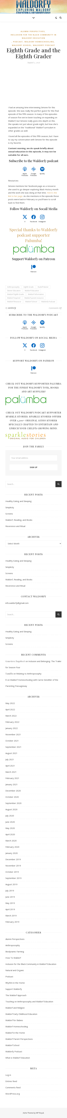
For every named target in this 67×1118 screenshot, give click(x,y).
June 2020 (10, 822)
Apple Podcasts (25, 174)
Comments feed (13, 1087)
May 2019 (10, 903)
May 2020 (10, 828)
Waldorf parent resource (34, 298)
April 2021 (10, 765)
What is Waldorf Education (17, 1057)
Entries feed (11, 1081)
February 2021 (12, 778)
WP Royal (40, 1113)
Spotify (42, 174)
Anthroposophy (13, 287)
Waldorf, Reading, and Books (18, 520)
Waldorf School (21, 45)
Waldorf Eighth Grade (15, 294)
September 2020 (13, 803)
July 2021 (9, 759)
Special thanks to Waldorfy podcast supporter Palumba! (33, 235)
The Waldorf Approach (15, 995)
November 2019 (13, 865)
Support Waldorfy (13, 989)
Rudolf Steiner (43, 287)
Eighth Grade (29, 287)
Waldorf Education (32, 290)
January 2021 (11, 784)
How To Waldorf (13, 957)
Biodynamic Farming (14, 951)
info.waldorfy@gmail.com (17, 603)
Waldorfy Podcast (44, 45)
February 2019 (12, 921)
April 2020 (10, 834)
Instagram (42, 222)
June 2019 (10, 896)
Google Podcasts (33, 174)
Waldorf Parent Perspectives (19, 1039)
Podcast (18, 42)
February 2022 (12, 722)
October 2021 (12, 740)
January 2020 (11, 853)
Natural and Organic (14, 970)
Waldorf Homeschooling (39, 42)
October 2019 (12, 871)
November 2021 (13, 734)
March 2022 (11, 715)
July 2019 (9, 890)
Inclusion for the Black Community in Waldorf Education (33, 36)
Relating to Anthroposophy (28, 673)
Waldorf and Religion (15, 1007)
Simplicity (9, 507)
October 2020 (12, 797)
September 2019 (13, 878)
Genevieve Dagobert (15, 661)
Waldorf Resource (14, 301)
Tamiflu (9, 673)
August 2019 (11, 884)
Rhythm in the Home (15, 982)
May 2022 (10, 703)
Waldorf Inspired (13, 298)
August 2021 (11, 753)
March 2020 (11, 840)
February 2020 (12, 846)
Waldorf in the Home (15, 1032)
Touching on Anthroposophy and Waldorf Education (29, 1001)
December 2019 (13, 859)
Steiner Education (14, 290)
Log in (8, 1075)
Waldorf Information (36, 294)
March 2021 (11, 772)
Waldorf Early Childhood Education (21, 1014)
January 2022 (11, 728)
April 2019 (10, 909)
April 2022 (10, 709)
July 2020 (9, 815)
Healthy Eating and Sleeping (18, 501)
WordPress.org (12, 1093)
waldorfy (12, 308)
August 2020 (11, 809)
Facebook (33, 222)
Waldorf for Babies (14, 1020)
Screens (9, 513)
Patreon (33, 272)
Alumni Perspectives (33, 31)
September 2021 (13, 747)
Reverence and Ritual (15, 526)
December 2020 (13, 790)
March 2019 (11, 915)
